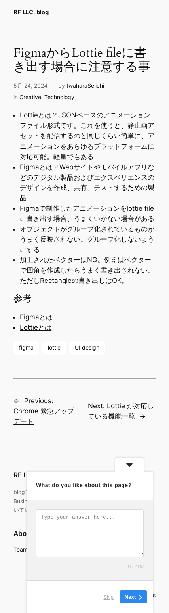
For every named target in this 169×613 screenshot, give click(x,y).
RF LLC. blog (31, 12)
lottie (54, 347)
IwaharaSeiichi (85, 85)
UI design (87, 347)
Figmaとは (36, 317)
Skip (109, 597)
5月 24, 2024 (30, 85)
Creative (30, 97)
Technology (59, 97)
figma (26, 347)
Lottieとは (35, 327)
